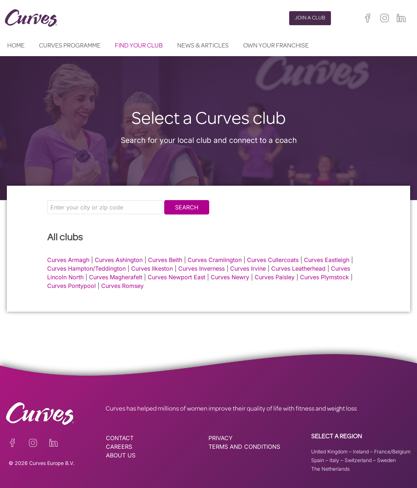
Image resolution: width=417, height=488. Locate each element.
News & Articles (203, 46)
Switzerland (358, 460)
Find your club (139, 46)
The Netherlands (330, 469)
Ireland (361, 451)
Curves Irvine (248, 268)
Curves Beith (165, 259)
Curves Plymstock (324, 277)
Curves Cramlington (215, 259)
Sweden (386, 460)
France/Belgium (392, 451)
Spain (317, 460)
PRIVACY (220, 438)
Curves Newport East (176, 277)
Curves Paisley (275, 277)
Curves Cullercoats (273, 259)
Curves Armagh (68, 259)
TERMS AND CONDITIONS (244, 446)
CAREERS (119, 446)
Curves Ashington (119, 259)
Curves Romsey (122, 285)
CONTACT (120, 438)
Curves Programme (69, 46)
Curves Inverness (201, 268)
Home (15, 46)
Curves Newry (230, 277)
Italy (334, 460)
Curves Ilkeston (152, 268)
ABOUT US (120, 455)
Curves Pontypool (71, 285)
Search (186, 207)
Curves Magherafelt (115, 277)
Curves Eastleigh (326, 259)
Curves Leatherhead (298, 268)
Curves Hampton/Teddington (86, 268)
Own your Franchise (276, 46)
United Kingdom (329, 451)
